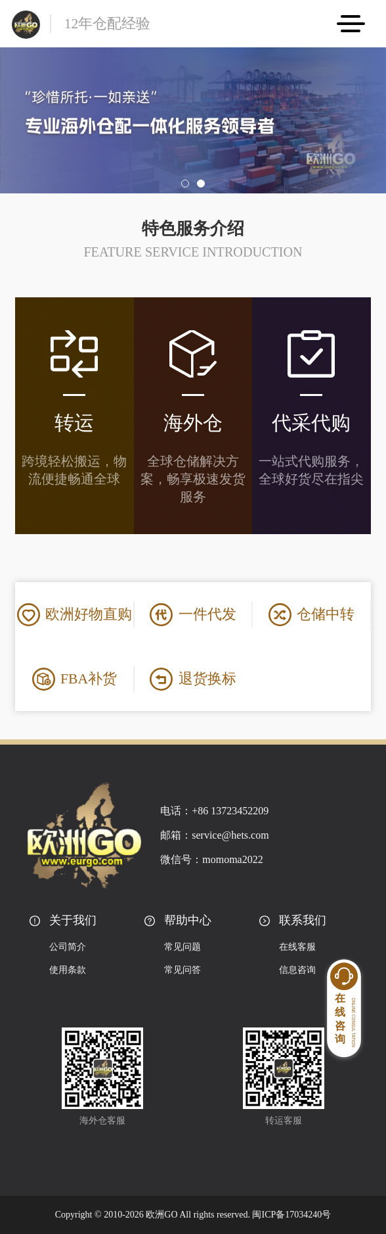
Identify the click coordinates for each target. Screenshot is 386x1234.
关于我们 (72, 920)
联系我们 (302, 920)
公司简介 (67, 947)
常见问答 (182, 970)
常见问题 (182, 947)
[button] (185, 183)
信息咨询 (297, 970)
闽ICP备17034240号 (291, 1215)
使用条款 (67, 970)
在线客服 (297, 947)
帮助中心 (187, 920)
